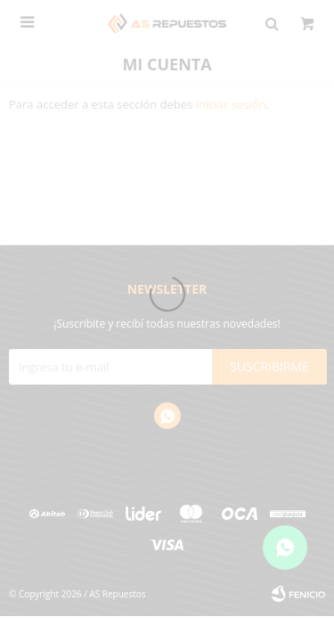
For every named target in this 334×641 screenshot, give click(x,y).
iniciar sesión (231, 104)
